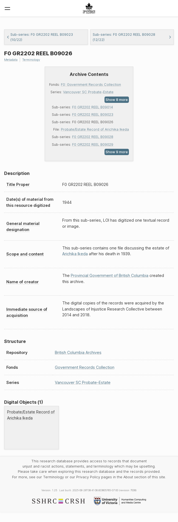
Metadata (11, 60)
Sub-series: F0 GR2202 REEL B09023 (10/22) (40, 37)
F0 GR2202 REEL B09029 (92, 144)
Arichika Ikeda (75, 253)
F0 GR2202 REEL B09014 (92, 107)
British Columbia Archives (78, 352)
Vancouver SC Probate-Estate (88, 92)
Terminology (31, 60)
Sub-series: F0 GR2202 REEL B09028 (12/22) (132, 37)
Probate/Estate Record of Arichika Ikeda (95, 129)
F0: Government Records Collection (91, 85)
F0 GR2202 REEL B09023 (92, 114)
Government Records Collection (84, 367)
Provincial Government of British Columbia (109, 275)
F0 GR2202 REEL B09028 (92, 137)
